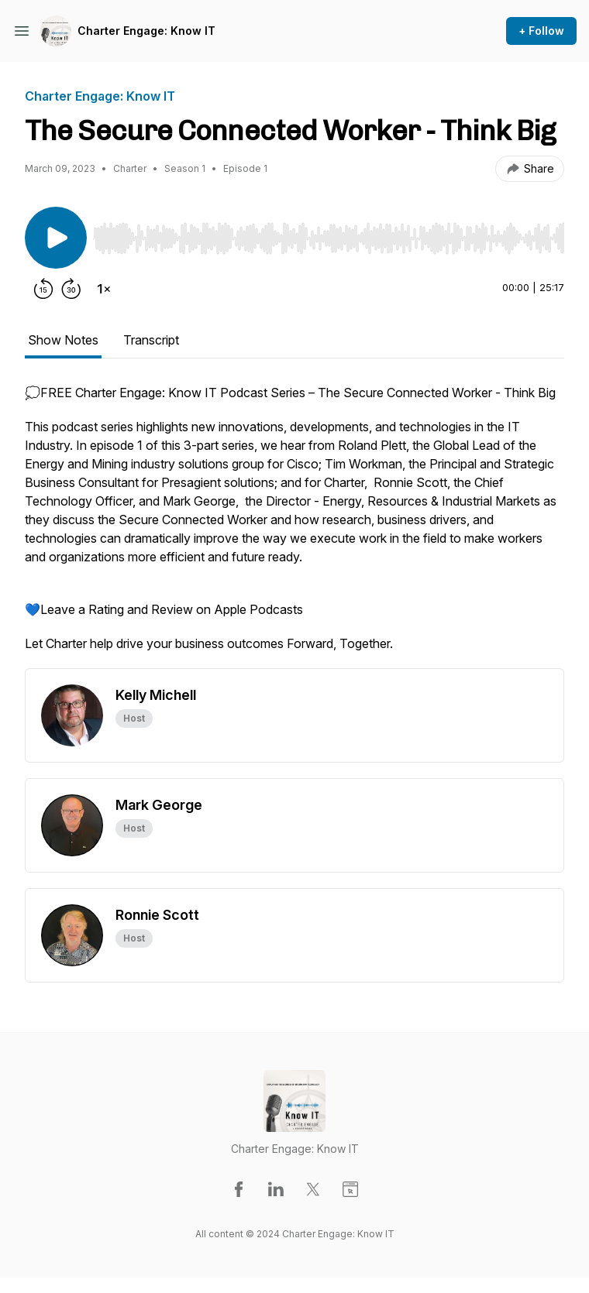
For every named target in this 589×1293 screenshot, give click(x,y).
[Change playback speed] (103, 289)
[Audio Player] (328, 233)
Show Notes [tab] (63, 340)
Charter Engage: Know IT (146, 30)
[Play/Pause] (56, 238)
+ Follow (541, 30)
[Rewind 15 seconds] (43, 289)
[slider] (328, 238)
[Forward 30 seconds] (71, 289)
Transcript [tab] (151, 340)
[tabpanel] (294, 525)
